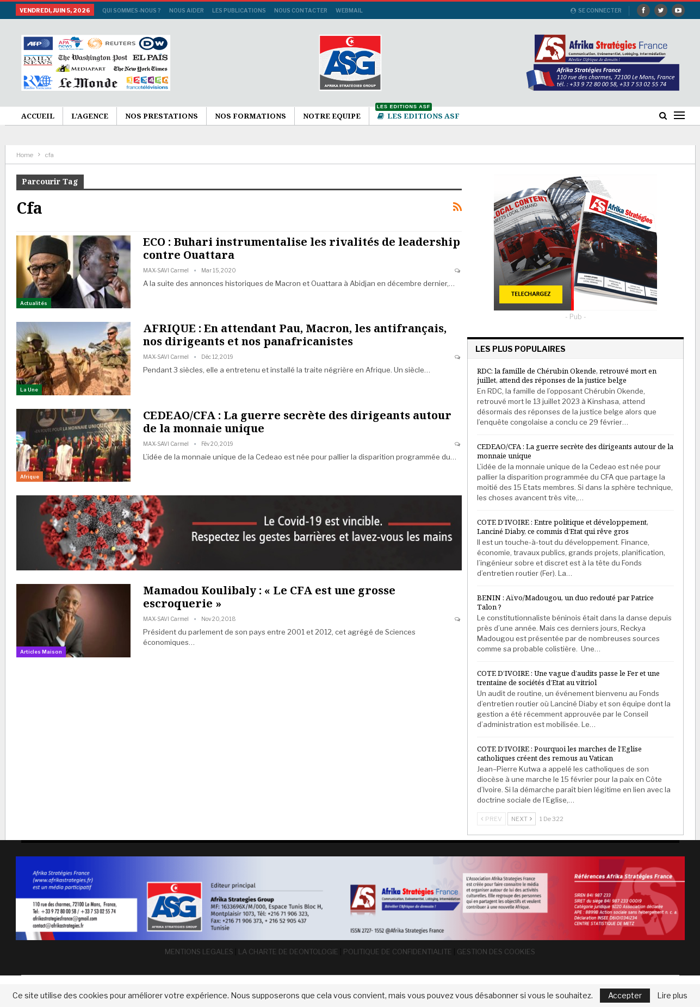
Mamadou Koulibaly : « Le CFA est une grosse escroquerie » (269, 597)
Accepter (625, 995)
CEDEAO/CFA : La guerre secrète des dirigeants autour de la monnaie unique (297, 422)
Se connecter (596, 10)
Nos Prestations (161, 116)
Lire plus (672, 995)
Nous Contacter (300, 10)
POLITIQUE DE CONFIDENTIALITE (397, 951)
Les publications (239, 10)
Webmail (349, 10)
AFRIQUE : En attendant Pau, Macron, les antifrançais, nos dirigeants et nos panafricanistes (295, 335)
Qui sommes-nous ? (131, 10)
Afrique (29, 477)
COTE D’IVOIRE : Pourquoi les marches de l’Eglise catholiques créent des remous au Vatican (559, 753)
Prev (491, 819)
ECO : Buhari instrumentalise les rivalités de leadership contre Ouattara (301, 248)
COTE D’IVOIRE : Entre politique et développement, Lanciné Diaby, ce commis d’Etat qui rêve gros (562, 526)
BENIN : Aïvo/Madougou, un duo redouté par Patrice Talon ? (565, 602)
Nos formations (250, 116)
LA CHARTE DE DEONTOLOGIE (288, 951)
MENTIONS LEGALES (199, 951)
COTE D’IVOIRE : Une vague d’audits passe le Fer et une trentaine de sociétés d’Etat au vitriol (568, 677)
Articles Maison (41, 652)
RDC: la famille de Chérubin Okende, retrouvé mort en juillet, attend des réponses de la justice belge (566, 375)
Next (521, 819)
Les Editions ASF (417, 114)
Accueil (37, 116)
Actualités (33, 303)
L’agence (89, 116)
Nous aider (186, 10)
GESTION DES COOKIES (496, 951)
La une (29, 390)
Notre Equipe (332, 116)
